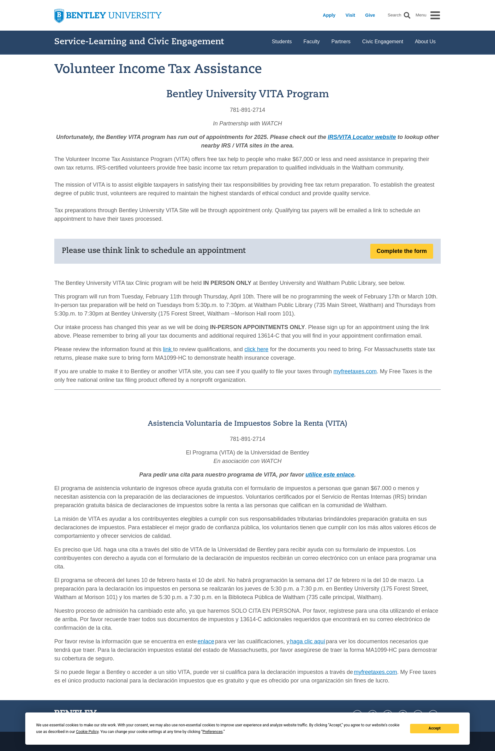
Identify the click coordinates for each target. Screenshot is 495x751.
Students (282, 41)
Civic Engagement (382, 41)
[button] (407, 15)
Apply (329, 15)
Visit (350, 15)
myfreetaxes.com (355, 371)
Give (370, 15)
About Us (425, 41)
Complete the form (402, 251)
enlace (206, 641)
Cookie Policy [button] (87, 732)
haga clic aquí (307, 641)
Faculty (311, 41)
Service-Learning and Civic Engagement (139, 42)
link (168, 349)
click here (256, 349)
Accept (435, 728)
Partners (340, 41)
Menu (420, 15)
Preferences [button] (212, 732)
